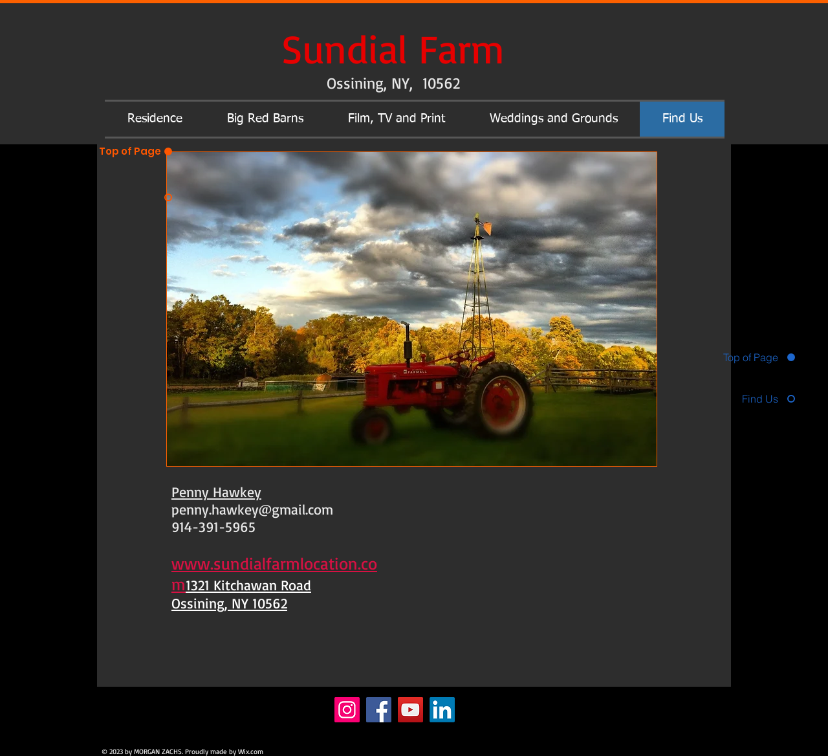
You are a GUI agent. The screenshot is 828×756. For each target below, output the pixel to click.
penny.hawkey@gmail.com (252, 509)
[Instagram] (347, 709)
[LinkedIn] (442, 709)
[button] (154, 119)
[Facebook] (378, 709)
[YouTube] (410, 709)
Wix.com (250, 751)
